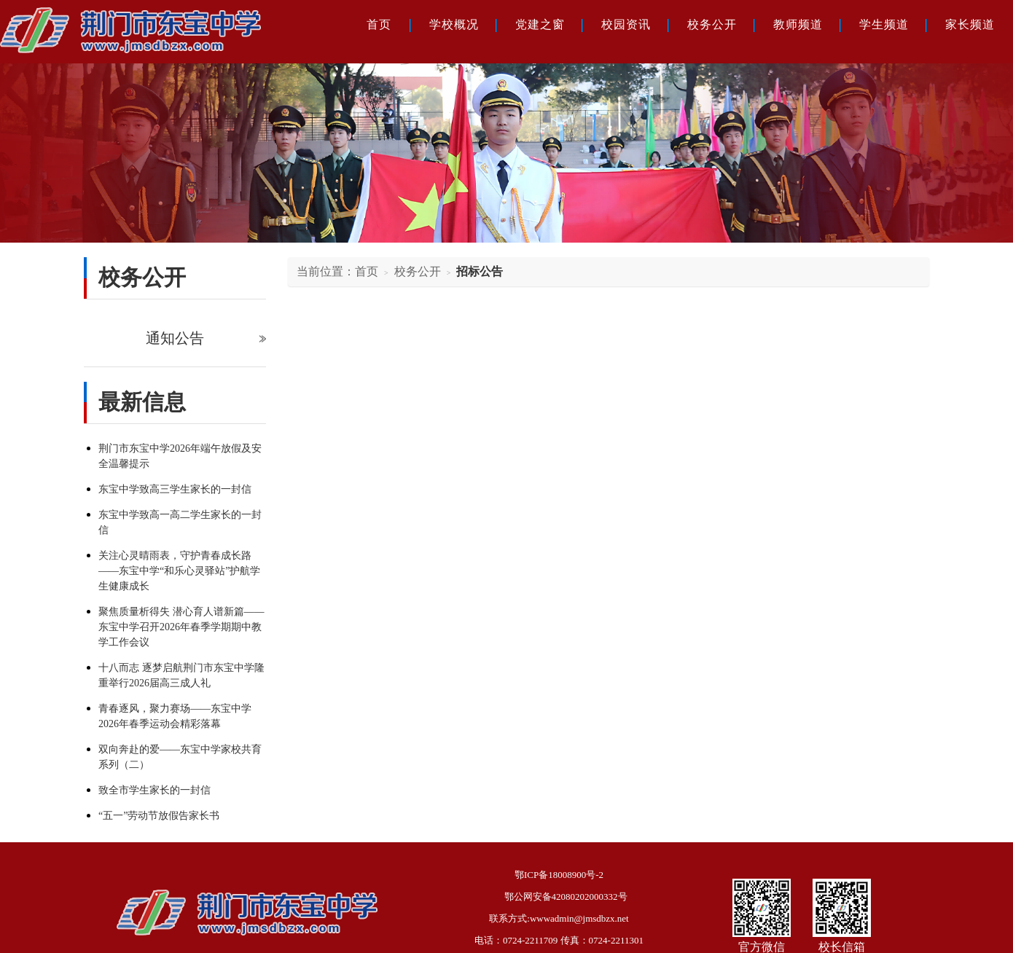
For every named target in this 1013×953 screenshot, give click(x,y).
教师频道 (798, 24)
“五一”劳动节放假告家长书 (158, 815)
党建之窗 (540, 24)
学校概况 (454, 24)
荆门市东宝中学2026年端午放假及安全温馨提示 (180, 456)
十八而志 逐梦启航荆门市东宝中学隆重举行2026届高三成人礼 (181, 675)
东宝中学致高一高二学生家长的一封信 (180, 522)
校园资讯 (626, 24)
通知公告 (175, 338)
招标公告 (479, 271)
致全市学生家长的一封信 (154, 790)
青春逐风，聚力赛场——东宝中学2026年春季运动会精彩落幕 (174, 716)
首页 (379, 24)
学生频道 (884, 24)
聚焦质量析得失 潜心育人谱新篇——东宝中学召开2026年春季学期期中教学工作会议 (181, 627)
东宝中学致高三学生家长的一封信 (174, 489)
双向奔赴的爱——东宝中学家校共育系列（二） (180, 757)
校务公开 (712, 24)
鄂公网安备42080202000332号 (565, 896)
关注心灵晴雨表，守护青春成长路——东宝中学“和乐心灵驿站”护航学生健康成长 (179, 571)
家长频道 (970, 24)
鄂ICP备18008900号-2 (559, 874)
